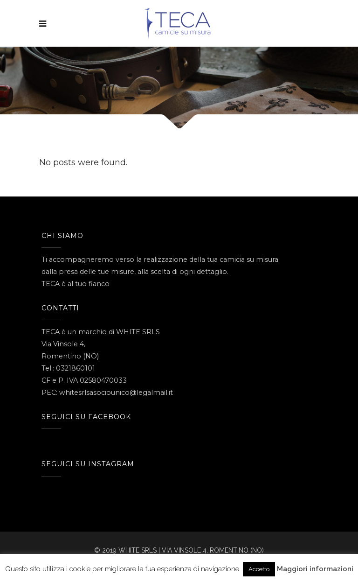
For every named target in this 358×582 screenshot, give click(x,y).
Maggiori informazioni (315, 569)
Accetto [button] (258, 569)
